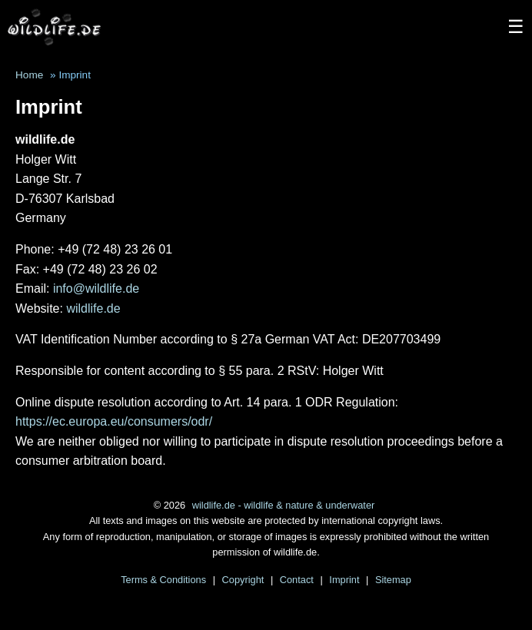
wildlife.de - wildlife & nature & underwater (283, 505)
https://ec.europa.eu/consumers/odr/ (113, 421)
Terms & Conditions (165, 579)
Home (29, 75)
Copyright (244, 579)
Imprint (345, 579)
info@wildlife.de (96, 288)
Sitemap (393, 579)
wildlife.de (93, 308)
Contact (298, 579)
